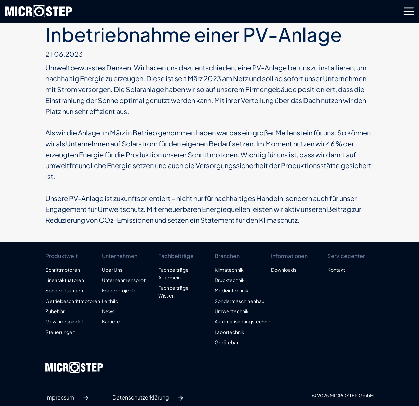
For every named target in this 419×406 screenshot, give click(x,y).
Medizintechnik (231, 290)
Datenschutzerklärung (149, 398)
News (108, 311)
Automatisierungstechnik (238, 321)
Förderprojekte (119, 290)
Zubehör (55, 311)
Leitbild (110, 301)
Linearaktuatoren (64, 280)
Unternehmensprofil (124, 280)
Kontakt (336, 269)
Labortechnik (229, 332)
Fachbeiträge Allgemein (173, 273)
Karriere (111, 321)
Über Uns (112, 269)
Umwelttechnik (232, 311)
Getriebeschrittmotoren (68, 301)
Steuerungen (60, 332)
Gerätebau (227, 342)
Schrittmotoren (62, 269)
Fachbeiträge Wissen (173, 291)
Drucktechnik (230, 280)
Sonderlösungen (64, 290)
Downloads (283, 269)
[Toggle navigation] (408, 11)
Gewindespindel (64, 321)
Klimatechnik (229, 269)
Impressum (68, 398)
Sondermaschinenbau (238, 301)
